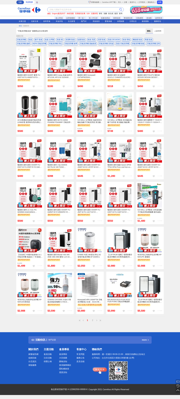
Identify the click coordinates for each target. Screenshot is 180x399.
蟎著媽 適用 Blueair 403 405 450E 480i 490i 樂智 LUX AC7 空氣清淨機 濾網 (59, 258)
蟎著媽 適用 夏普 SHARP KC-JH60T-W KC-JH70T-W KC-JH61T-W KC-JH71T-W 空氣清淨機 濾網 (89, 168)
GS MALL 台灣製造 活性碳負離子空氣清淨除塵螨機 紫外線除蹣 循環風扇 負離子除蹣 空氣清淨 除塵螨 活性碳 (150, 213)
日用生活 (133, 21)
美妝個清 (96, 21)
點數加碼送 (105, 18)
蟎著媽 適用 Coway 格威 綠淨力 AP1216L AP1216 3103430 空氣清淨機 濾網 (60, 78)
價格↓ (149, 31)
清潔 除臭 (101, 40)
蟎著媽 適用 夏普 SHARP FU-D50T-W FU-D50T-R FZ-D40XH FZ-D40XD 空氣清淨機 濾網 (30, 168)
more (145, 342)
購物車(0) (151, 2)
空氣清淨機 (21, 40)
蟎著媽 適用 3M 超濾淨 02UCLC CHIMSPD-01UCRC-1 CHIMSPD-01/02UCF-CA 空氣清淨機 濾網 (120, 78)
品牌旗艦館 (70, 18)
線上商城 (59, 18)
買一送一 (81, 18)
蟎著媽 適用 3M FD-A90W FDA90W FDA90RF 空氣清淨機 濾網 (60, 123)
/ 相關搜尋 (25, 26)
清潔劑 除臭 (70, 40)
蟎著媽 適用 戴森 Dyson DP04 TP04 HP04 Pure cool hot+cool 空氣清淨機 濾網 (120, 168)
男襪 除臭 (148, 40)
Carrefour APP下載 (109, 2)
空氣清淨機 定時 (153, 45)
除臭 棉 (60, 40)
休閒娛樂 (120, 21)
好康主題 (22, 21)
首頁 (20, 26)
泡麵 (105, 13)
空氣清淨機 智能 (138, 45)
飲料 (120, 13)
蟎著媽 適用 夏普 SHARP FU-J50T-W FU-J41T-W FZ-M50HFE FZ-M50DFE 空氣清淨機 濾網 (90, 213)
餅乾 (100, 13)
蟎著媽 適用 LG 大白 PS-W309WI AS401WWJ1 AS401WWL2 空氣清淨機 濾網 (29, 213)
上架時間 (157, 31)
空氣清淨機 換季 (70, 45)
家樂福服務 (94, 2)
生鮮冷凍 (34, 21)
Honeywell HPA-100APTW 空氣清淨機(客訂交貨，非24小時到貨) (90, 303)
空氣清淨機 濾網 (23, 45)
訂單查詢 (142, 2)
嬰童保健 (108, 21)
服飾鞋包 (157, 21)
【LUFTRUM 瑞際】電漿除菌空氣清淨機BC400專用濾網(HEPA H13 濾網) (120, 258)
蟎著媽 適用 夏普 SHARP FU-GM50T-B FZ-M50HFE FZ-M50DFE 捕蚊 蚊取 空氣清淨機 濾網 (60, 213)
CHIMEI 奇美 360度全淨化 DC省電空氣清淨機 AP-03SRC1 (89, 258)
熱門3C (84, 21)
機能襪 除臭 (137, 40)
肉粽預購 (70, 13)
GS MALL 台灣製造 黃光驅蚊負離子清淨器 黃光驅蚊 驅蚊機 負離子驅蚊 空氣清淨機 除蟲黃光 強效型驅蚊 (120, 123)
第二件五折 (93, 18)
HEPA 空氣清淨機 (39, 45)
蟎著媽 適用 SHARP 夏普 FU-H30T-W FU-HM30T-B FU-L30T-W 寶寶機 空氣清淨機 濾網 (29, 78)
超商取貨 (158, 18)
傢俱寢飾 (145, 21)
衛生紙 (110, 13)
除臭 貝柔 (91, 40)
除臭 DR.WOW (114, 40)
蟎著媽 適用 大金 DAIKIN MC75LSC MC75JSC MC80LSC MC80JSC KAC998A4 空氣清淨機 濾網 (58, 168)
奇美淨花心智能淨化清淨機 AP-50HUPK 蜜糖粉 (150, 258)
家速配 (149, 18)
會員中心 (133, 2)
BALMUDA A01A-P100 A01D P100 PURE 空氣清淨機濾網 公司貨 (120, 303)
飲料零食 (46, 21)
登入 (119, 2)
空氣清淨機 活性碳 (106, 45)
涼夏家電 (94, 13)
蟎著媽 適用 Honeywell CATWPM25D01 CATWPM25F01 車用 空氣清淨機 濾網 (90, 78)
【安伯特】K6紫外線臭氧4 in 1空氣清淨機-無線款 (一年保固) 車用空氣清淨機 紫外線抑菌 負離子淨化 (29, 258)
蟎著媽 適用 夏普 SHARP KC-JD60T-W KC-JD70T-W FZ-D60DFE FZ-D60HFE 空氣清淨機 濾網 (150, 168)
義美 (116, 13)
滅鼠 (49, 13)
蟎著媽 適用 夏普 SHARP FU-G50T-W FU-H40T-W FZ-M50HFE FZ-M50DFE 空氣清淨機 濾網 (120, 213)
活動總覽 (139, 18)
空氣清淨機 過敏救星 (88, 45)
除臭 (30, 40)
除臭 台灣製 (49, 40)
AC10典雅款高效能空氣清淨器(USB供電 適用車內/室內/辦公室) (29, 123)
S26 (88, 13)
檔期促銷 (116, 18)
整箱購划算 (128, 18)
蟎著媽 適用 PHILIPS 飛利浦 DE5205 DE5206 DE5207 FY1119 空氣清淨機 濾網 (149, 78)
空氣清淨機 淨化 (55, 45)
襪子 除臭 (38, 40)
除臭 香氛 (126, 40)
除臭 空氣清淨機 (122, 45)
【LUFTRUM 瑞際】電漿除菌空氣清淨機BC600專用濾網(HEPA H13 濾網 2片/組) (150, 303)
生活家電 (71, 21)
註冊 (125, 2)
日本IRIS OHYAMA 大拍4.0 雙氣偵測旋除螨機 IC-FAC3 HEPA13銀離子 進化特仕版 (59, 303)
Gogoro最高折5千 (59, 13)
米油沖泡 (59, 21)
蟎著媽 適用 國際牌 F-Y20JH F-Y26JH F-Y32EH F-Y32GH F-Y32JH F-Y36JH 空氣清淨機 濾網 (150, 123)
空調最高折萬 (80, 13)
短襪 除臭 (81, 40)
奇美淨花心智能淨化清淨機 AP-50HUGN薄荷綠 (30, 303)
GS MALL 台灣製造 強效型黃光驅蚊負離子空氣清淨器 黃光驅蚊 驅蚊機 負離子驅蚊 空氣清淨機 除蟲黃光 (90, 123)
